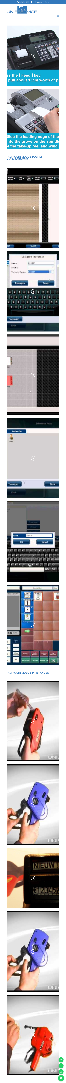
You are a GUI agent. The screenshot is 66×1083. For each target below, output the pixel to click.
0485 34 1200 (24, 2)
